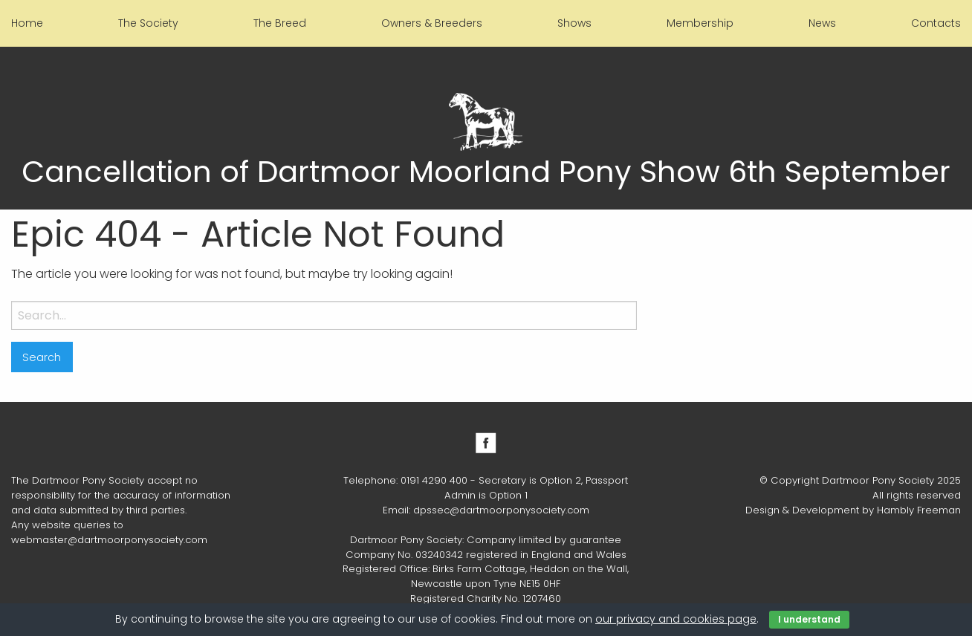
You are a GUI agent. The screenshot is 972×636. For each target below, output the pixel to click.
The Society (148, 23)
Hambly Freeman (919, 510)
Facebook (486, 443)
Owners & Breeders (431, 23)
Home (27, 23)
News (822, 23)
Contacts (936, 23)
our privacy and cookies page (675, 618)
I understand (809, 619)
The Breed (279, 23)
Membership (700, 23)
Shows (574, 23)
